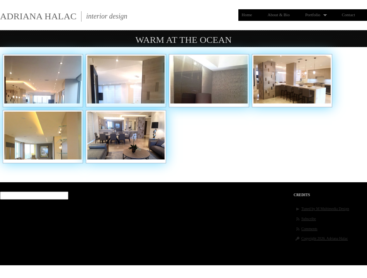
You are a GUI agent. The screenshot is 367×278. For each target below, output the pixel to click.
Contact (348, 14)
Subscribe (308, 219)
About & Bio (278, 14)
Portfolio (314, 14)
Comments (309, 229)
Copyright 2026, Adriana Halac (324, 238)
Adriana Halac (38, 16)
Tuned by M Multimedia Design (325, 209)
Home (247, 14)
